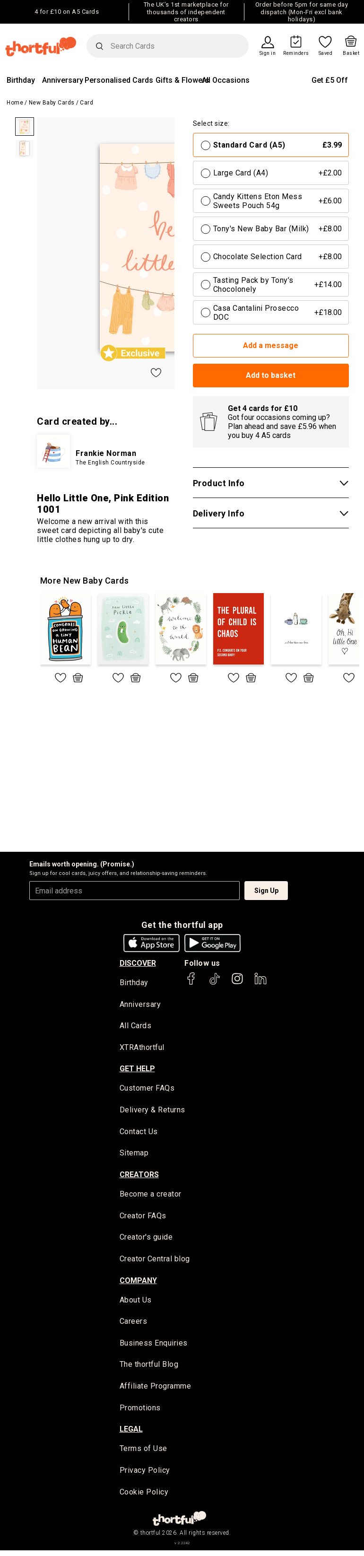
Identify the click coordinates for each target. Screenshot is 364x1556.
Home (15, 102)
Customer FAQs (147, 1089)
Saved (326, 53)
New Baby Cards (52, 102)
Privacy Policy (145, 1475)
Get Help (137, 1070)
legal (131, 1433)
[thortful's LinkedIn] (260, 983)
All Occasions (226, 80)
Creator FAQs (143, 1218)
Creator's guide (146, 1240)
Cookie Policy (144, 1497)
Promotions (140, 1412)
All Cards (136, 1026)
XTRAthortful (142, 1048)
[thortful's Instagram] (237, 983)
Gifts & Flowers (182, 80)
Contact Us (139, 1133)
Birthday (21, 80)
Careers (133, 1324)
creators (139, 1176)
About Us (136, 1303)
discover (138, 963)
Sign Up (266, 890)
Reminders (296, 53)
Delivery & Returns (152, 1111)
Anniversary (62, 80)
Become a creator (151, 1196)
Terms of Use (143, 1453)
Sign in (268, 53)
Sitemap (134, 1155)
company (138, 1283)
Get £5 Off (330, 80)
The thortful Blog (149, 1368)
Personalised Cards (119, 80)
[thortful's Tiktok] (215, 983)
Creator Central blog (155, 1262)
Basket (351, 53)
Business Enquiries (154, 1347)
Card (86, 102)
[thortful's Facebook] (191, 983)
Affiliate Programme (155, 1390)
